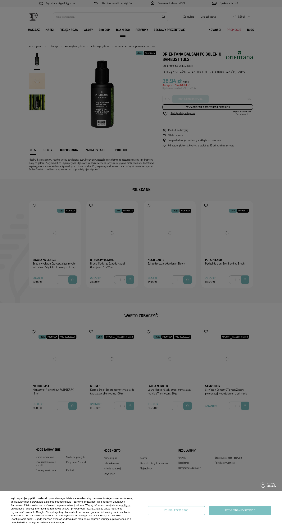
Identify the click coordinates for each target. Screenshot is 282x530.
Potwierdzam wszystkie (240, 510)
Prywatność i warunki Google (27, 512)
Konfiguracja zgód (176, 510)
